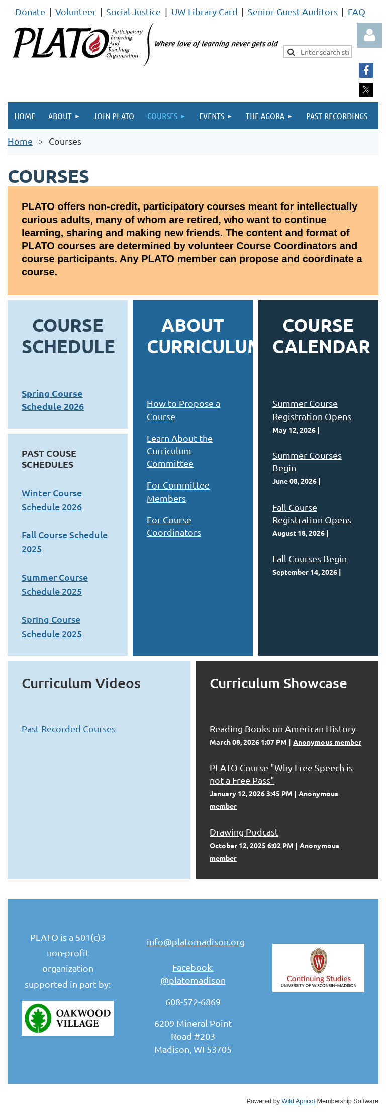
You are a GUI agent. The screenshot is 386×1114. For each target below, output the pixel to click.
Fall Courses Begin (309, 558)
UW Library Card (204, 11)
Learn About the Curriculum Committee (180, 450)
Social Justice (133, 11)
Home (20, 140)
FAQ (356, 11)
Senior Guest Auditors (293, 11)
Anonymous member (327, 741)
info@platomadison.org (196, 941)
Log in (369, 35)
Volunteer (75, 11)
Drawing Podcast (244, 831)
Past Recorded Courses (69, 728)
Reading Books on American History (283, 728)
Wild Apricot (299, 1101)
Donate (30, 11)
